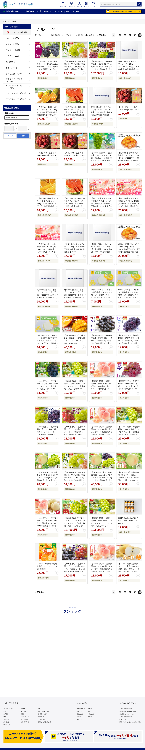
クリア (10, 136)
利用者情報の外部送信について (47, 739)
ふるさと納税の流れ (125, 717)
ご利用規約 (66, 739)
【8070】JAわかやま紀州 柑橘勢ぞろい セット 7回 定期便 (47, 566)
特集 (67, 12)
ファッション (42, 719)
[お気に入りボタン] (56, 73)
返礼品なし (6, 725)
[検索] (139, 4)
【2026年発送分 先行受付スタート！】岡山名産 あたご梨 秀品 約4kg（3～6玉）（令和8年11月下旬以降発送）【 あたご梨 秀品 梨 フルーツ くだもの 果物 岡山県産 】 (129, 571)
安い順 (68, 35)
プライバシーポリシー (82, 739)
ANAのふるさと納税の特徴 (127, 711)
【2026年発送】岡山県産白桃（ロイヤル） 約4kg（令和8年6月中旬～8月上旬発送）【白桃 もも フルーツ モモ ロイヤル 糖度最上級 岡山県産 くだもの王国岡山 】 (129, 480)
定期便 (23, 709)
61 (130, 35)
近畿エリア (80, 714)
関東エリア (80, 711)
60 (125, 35)
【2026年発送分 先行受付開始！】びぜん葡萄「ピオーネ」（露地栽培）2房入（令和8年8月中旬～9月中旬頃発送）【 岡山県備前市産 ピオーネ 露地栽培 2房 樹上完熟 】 (129, 343)
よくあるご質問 (114, 739)
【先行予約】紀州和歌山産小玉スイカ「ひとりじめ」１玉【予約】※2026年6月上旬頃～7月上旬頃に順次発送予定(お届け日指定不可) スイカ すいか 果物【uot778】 (74, 206)
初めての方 (122, 719)
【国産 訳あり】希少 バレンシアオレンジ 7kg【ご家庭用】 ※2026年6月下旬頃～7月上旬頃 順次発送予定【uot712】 (101, 249)
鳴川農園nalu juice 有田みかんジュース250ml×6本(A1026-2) (128, 520)
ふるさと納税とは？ (125, 709)
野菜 (4, 717)
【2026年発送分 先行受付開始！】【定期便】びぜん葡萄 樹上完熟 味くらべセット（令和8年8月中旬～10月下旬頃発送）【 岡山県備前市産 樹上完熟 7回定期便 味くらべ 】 (102, 69)
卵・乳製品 (24, 719)
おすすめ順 (55, 35)
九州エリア (91, 717)
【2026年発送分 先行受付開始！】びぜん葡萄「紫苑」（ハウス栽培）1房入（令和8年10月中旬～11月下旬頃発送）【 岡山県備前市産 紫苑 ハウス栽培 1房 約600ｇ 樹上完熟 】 (129, 389)
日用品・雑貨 (42, 714)
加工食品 (23, 711)
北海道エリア (81, 709)
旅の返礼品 (47, 12)
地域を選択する (11, 117)
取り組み (76, 12)
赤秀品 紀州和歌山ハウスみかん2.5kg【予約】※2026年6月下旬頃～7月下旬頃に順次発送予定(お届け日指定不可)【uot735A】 (129, 249)
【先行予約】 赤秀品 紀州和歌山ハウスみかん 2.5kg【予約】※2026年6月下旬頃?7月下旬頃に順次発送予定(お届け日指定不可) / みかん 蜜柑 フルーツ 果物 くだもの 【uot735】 (128, 160)
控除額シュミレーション (127, 714)
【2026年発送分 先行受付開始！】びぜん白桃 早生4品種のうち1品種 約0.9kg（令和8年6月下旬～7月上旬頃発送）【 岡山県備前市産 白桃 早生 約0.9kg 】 (102, 389)
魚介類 (5, 714)
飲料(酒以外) (25, 722)
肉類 (4, 711)
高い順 (80, 35)
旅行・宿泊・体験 (43, 711)
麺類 (22, 714)
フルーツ (6, 719)
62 (135, 35)
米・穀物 (6, 722)
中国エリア (91, 714)
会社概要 (28, 739)
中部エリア (91, 711)
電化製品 (41, 717)
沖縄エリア (80, 719)
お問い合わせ (99, 739)
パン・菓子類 (25, 717)
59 (120, 35)
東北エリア (91, 709)
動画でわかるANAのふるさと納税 (129, 722)
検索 (23, 136)
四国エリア (80, 717)
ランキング (59, 12)
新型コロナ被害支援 (44, 722)
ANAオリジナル (8, 709)
